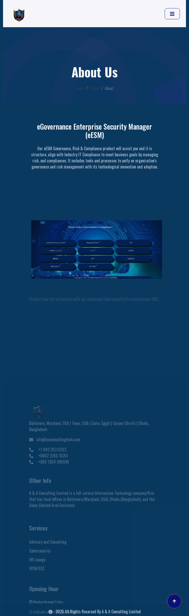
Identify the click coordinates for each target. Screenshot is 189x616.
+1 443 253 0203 (47, 529)
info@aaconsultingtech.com (54, 519)
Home (79, 87)
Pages (94, 87)
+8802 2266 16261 (48, 535)
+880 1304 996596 (49, 541)
